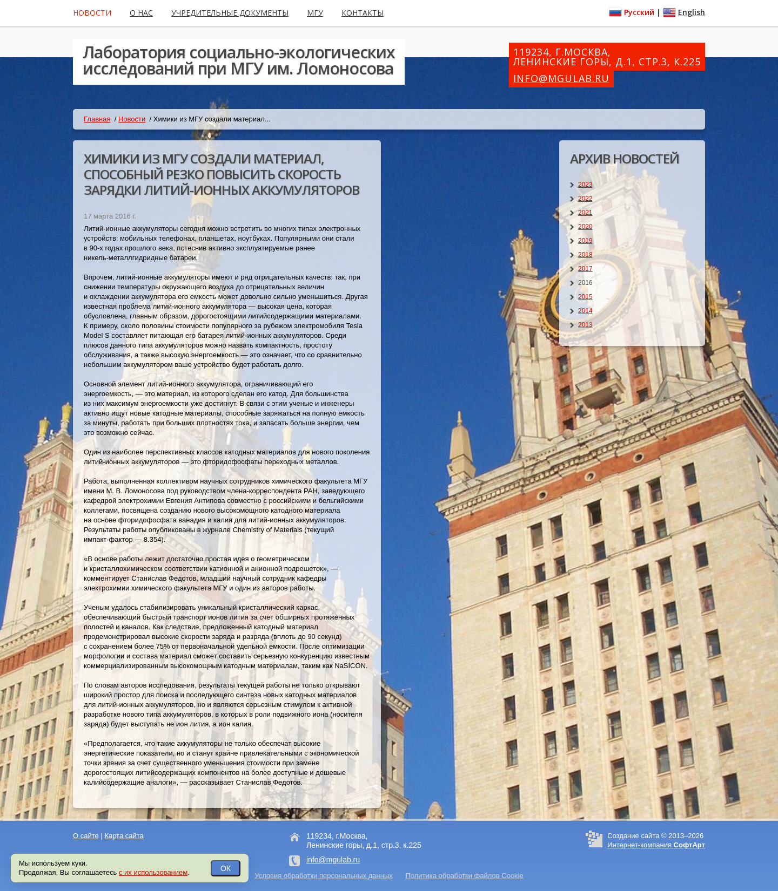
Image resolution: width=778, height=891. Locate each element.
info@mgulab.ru (561, 78)
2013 (585, 325)
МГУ (315, 13)
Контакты (362, 13)
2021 (585, 212)
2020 (585, 226)
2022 (585, 198)
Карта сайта (123, 836)
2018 (585, 255)
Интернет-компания (656, 845)
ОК (225, 868)
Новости (131, 119)
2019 (585, 240)
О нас (141, 13)
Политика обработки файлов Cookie (464, 876)
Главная (97, 119)
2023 (585, 184)
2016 (585, 283)
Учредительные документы (230, 13)
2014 (585, 311)
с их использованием (153, 872)
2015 (585, 297)
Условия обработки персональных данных (323, 876)
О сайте (86, 836)
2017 (585, 269)
